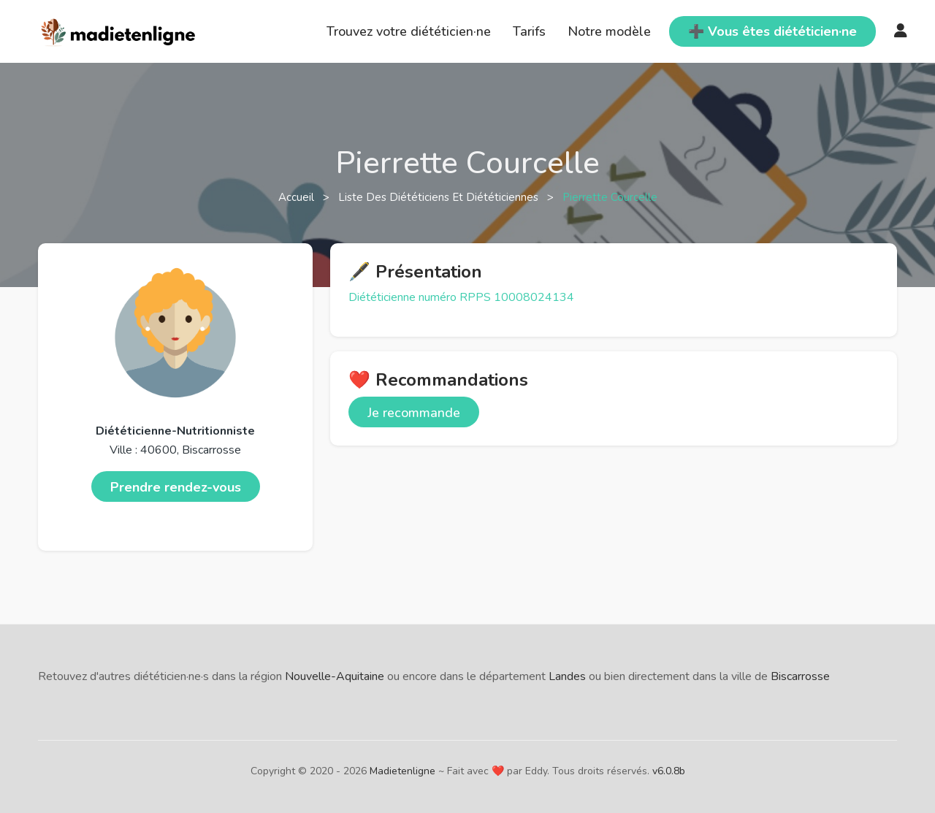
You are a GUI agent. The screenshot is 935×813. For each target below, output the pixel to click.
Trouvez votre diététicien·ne (409, 31)
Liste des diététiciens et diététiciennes (439, 197)
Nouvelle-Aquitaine (334, 676)
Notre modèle (609, 31)
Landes (567, 676)
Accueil (297, 197)
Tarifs (529, 31)
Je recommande (413, 412)
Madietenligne (402, 771)
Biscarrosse (800, 676)
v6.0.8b (668, 771)
